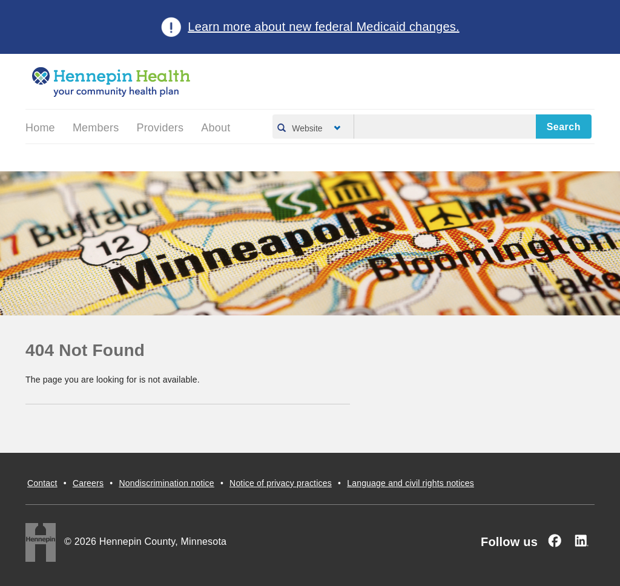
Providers (159, 128)
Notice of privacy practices (280, 483)
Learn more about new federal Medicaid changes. (323, 26)
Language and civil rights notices (410, 483)
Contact (42, 483)
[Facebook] (554, 540)
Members (96, 128)
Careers (88, 483)
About (215, 128)
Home (40, 128)
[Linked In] (581, 540)
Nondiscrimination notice (166, 483)
